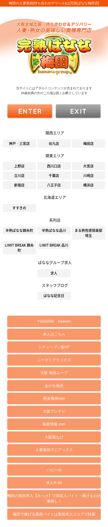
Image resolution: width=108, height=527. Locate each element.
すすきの (19, 208)
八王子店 (54, 185)
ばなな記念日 (53, 295)
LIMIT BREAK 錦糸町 (19, 248)
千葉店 (54, 175)
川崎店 (88, 175)
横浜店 (88, 185)
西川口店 (54, 166)
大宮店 (88, 166)
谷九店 (54, 143)
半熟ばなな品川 (54, 230)
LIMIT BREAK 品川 (53, 245)
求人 (53, 273)
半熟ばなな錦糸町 (19, 230)
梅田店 (88, 143)
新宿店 (19, 185)
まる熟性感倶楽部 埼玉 (88, 233)
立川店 (19, 175)
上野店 (19, 166)
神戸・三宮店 (19, 143)
